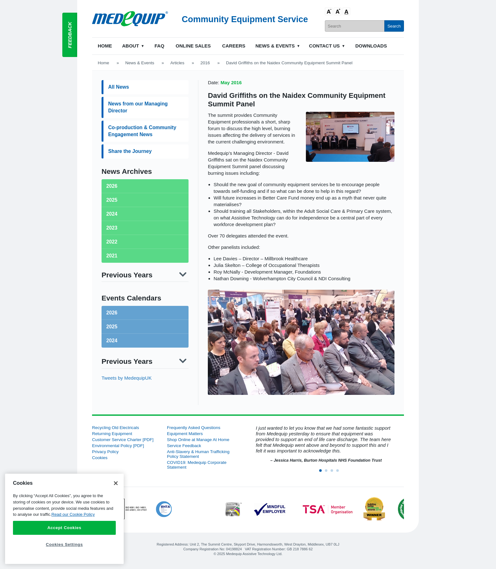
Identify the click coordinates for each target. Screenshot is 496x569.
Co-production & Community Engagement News (142, 131)
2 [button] (328, 472)
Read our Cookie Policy (73, 514)
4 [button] (339, 472)
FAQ (159, 45)
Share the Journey (130, 151)
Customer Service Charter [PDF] (122, 439)
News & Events (275, 45)
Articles (177, 62)
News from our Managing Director (138, 107)
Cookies (100, 457)
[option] (322, 444)
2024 (111, 340)
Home (105, 45)
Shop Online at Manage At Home (198, 439)
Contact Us (324, 45)
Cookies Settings (64, 544)
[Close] (116, 483)
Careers (233, 45)
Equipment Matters (185, 433)
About (130, 45)
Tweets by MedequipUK (127, 378)
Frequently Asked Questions (193, 427)
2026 (111, 312)
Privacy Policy (105, 451)
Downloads (371, 45)
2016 (205, 62)
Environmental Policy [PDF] (118, 445)
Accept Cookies (64, 527)
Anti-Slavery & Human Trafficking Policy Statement (198, 454)
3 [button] (334, 472)
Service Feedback (184, 445)
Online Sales (193, 45)
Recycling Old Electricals (115, 427)
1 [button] (322, 472)
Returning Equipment (112, 433)
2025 (111, 326)
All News (118, 87)
